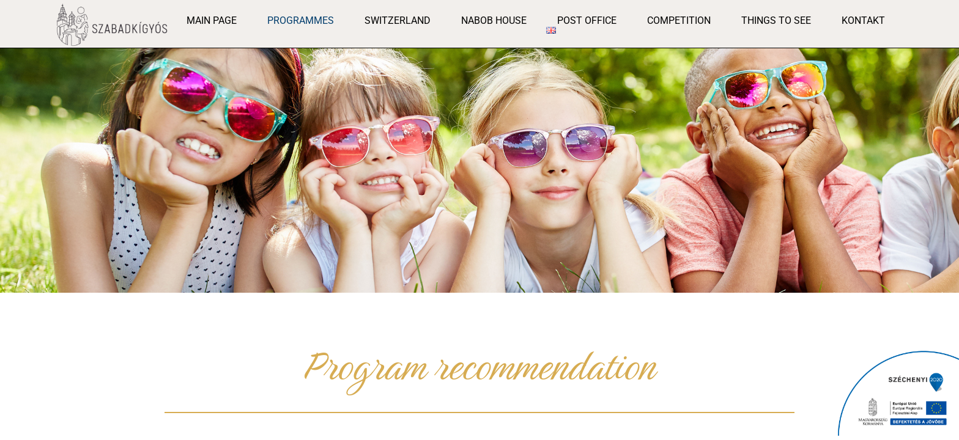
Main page (212, 20)
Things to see (776, 20)
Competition (679, 20)
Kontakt (863, 20)
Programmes (300, 20)
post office (586, 20)
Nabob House (494, 20)
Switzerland (398, 20)
